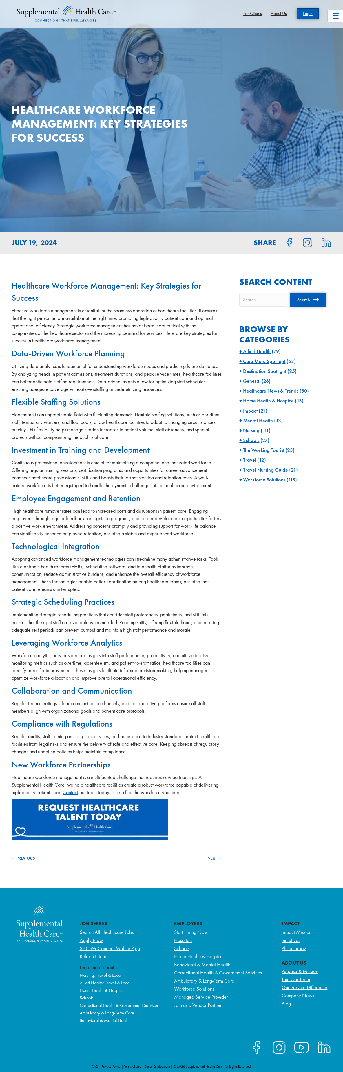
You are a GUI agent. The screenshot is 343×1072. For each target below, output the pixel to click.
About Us (279, 13)
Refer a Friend (93, 956)
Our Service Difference (304, 987)
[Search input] (263, 300)
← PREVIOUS (23, 858)
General (251, 381)
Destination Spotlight (264, 371)
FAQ (95, 1066)
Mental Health (258, 420)
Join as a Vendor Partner (198, 1005)
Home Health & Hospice (268, 400)
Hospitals (183, 940)
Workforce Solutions (264, 479)
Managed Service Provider (201, 997)
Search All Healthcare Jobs (107, 932)
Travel (249, 460)
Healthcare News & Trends (270, 390)
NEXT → (214, 858)
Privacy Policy (111, 1066)
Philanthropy (294, 948)
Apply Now (91, 940)
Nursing (251, 430)
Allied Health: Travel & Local (105, 983)
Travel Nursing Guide (265, 469)
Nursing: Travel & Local (100, 975)
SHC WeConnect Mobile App (110, 948)
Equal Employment (157, 1066)
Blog (286, 1003)
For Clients (252, 13)
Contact (70, 792)
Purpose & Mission (300, 971)
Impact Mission (296, 932)
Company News (298, 995)
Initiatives (291, 940)
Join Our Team (296, 979)
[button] (308, 299)
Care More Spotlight (264, 361)
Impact (250, 410)
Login (308, 13)
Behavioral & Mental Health (105, 1020)
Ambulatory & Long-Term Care (107, 1013)
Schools (251, 440)
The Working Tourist (263, 450)
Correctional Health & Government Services (119, 1005)
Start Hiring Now (191, 932)
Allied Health (257, 351)
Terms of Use (132, 1066)
